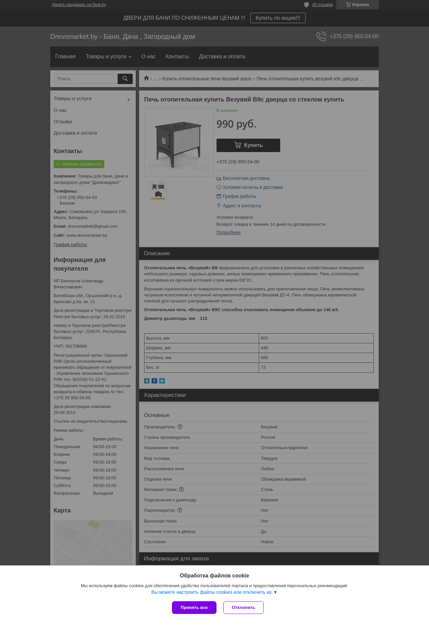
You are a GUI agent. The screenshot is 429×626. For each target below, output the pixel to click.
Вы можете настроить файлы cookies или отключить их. (212, 592)
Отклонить (243, 607)
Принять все (194, 607)
